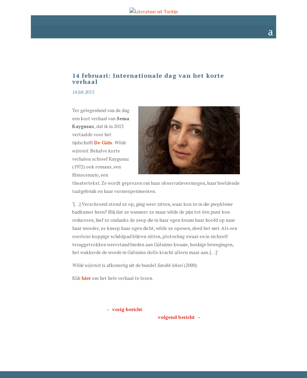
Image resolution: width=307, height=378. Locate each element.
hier (86, 278)
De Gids (103, 142)
